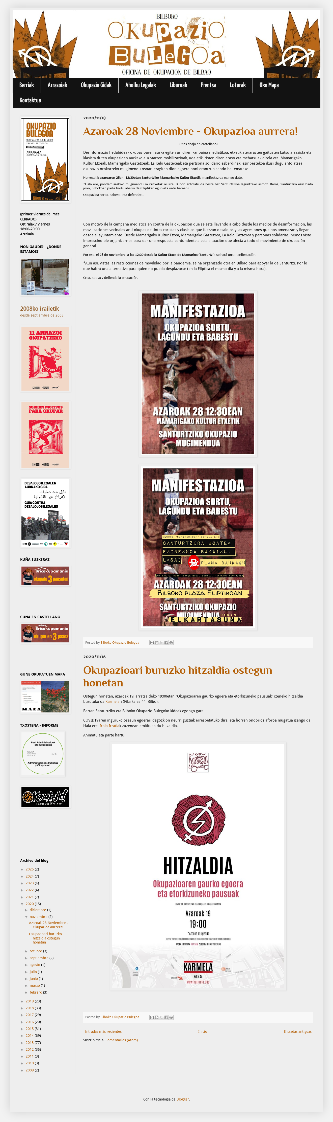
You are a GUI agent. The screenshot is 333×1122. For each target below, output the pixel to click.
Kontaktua (30, 100)
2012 (30, 1049)
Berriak (26, 85)
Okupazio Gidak (96, 85)
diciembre (38, 910)
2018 (30, 1008)
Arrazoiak (57, 85)
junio (34, 979)
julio (34, 972)
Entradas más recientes (103, 1031)
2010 (30, 1063)
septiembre (39, 958)
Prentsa (208, 85)
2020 (30, 904)
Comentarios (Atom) (121, 1040)
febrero (36, 992)
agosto (35, 965)
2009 (30, 1070)
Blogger (183, 1099)
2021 (30, 897)
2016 (30, 1022)
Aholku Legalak (140, 85)
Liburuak (178, 85)
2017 (30, 1015)
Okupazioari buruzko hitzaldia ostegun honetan (45, 938)
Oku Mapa (269, 85)
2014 (30, 1036)
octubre (36, 951)
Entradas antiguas (298, 1031)
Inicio (202, 1031)
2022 (30, 890)
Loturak (238, 85)
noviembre (39, 917)
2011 (30, 1056)
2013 (30, 1043)
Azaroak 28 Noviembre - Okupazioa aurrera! (48, 925)
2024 (30, 876)
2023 (30, 883)
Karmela (112, 701)
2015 (30, 1029)
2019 (30, 1001)
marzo (35, 985)
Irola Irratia (109, 726)
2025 (30, 869)
